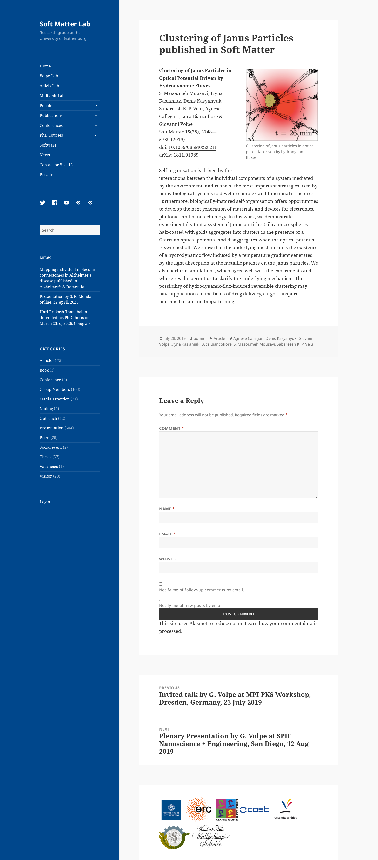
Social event (51, 447)
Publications (51, 115)
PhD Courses (51, 135)
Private (46, 174)
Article (46, 360)
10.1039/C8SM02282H (192, 147)
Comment (171, 428)
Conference (50, 379)
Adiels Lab (49, 85)
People (46, 105)
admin (199, 338)
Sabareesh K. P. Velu (295, 344)
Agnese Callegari (248, 338)
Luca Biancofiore (216, 344)
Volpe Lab (49, 76)
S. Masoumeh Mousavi (254, 344)
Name (167, 509)
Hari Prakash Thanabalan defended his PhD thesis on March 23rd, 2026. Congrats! (66, 317)
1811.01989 (186, 155)
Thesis (45, 457)
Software (48, 145)
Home (45, 66)
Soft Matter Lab (65, 23)
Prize (44, 437)
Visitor (46, 476)
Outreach (48, 418)
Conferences (51, 125)
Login (45, 502)
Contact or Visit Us (56, 164)
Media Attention (55, 399)
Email (167, 534)
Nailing (46, 408)
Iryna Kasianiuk (185, 344)
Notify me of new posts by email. (191, 605)
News (45, 155)
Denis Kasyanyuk (281, 338)
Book (44, 370)
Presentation (51, 428)
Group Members (55, 389)
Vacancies (49, 466)
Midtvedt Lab (52, 95)
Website (167, 559)
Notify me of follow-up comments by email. (201, 590)
